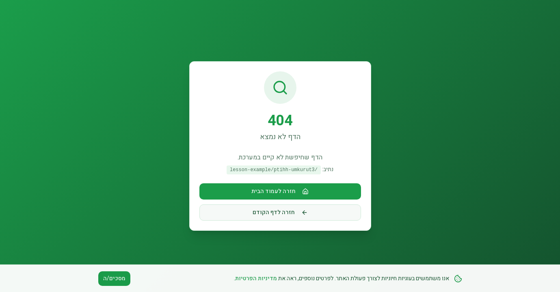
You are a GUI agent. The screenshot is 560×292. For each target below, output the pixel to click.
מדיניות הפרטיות (256, 281)
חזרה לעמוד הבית (280, 191)
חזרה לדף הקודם (280, 212)
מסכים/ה (114, 281)
